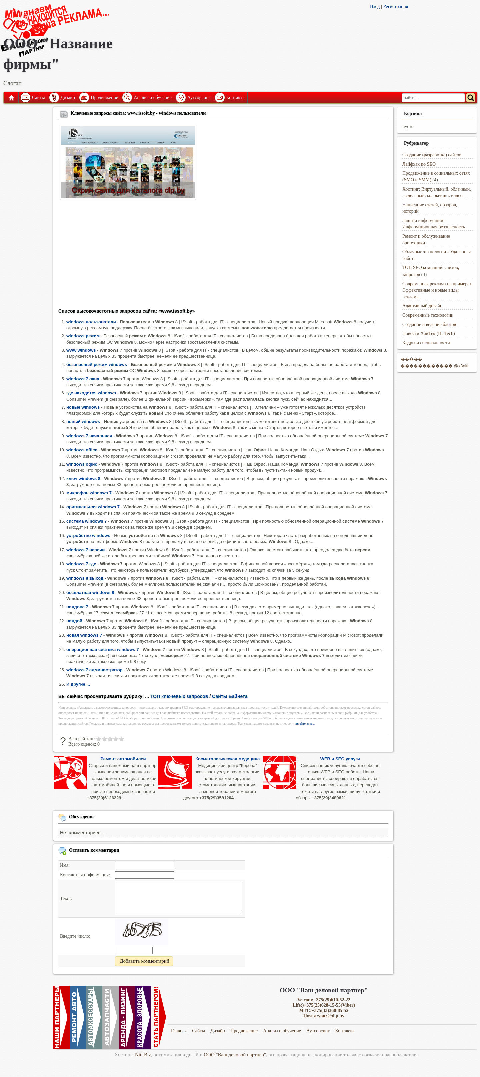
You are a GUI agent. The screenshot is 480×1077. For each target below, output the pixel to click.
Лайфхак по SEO (419, 164)
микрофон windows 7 (89, 492)
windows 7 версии (85, 549)
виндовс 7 (77, 606)
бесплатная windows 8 (90, 592)
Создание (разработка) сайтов (431, 154)
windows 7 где (81, 563)
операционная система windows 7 (102, 649)
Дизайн (68, 97)
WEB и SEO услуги (340, 758)
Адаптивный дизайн (422, 305)
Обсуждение (82, 816)
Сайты (38, 97)
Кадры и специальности (426, 342)
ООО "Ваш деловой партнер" (235, 1054)
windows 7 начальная (89, 435)
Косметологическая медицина (227, 758)
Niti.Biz (143, 1054)
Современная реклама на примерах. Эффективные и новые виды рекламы (437, 290)
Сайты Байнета (230, 696)
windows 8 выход (84, 578)
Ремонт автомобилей (123, 758)
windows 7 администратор (94, 669)
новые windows (83, 407)
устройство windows (88, 535)
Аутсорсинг (199, 97)
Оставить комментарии (94, 850)
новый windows (83, 421)
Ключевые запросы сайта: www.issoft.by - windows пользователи (138, 113)
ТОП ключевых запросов (179, 696)
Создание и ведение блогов (429, 324)
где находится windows (91, 392)
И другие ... (78, 684)
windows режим (83, 335)
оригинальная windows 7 (93, 506)
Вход (375, 6)
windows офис (81, 464)
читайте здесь (304, 723)
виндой (74, 620)
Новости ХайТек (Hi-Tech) (428, 333)
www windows (81, 350)
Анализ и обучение (152, 97)
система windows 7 (86, 521)
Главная (11, 97)
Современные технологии (428, 315)
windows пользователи (91, 321)
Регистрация (395, 6)
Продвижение (104, 97)
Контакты (236, 97)
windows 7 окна (82, 378)
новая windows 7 (84, 635)
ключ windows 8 (83, 478)
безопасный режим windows (96, 364)
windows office (81, 449)
